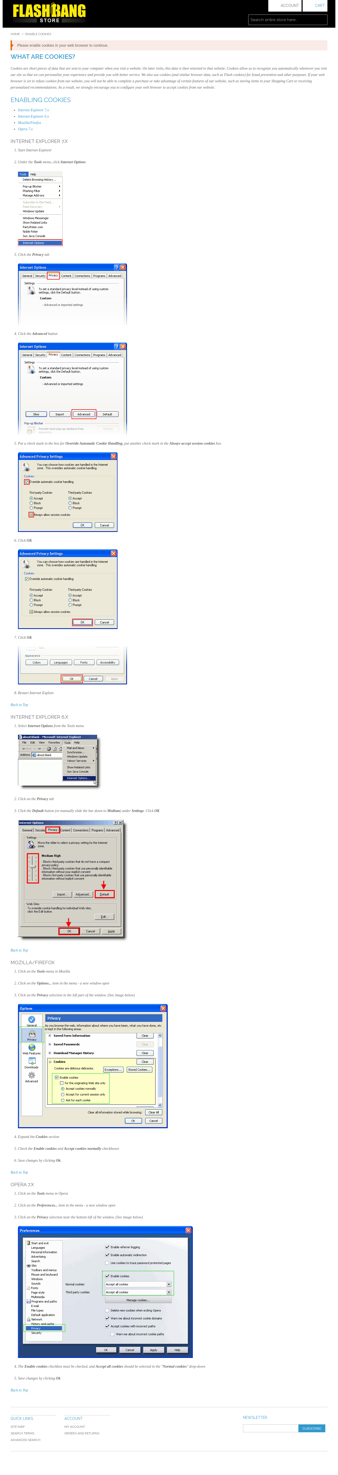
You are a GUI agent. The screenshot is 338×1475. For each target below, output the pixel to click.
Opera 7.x (25, 129)
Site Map (18, 1427)
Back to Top (19, 705)
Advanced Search (25, 1440)
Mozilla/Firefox (29, 123)
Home (15, 34)
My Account (74, 1427)
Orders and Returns (81, 1433)
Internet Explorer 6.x (33, 116)
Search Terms (22, 1433)
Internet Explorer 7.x (33, 110)
